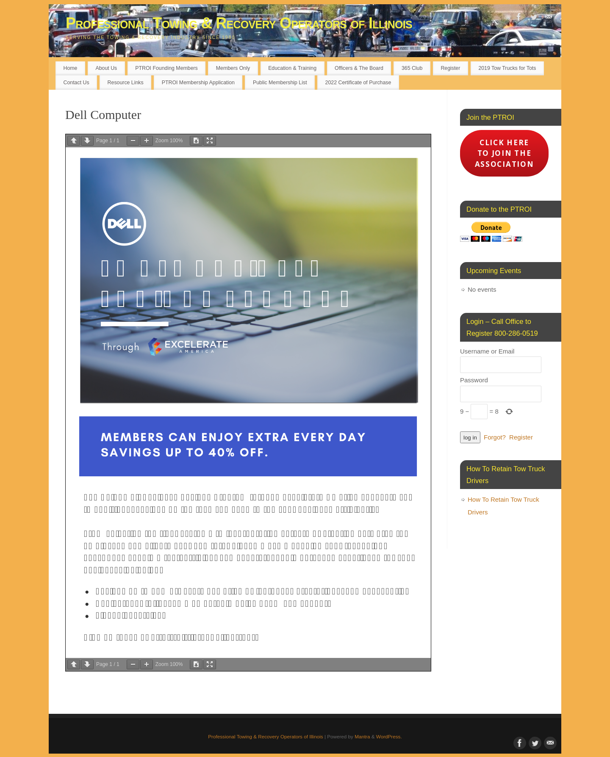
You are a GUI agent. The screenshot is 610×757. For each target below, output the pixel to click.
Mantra (362, 736)
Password (474, 380)
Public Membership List (280, 83)
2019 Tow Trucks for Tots (507, 68)
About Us (106, 68)
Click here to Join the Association (504, 153)
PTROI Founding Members (166, 68)
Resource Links (126, 83)
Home (71, 68)
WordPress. (389, 736)
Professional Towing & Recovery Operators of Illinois (239, 23)
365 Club (412, 68)
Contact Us (76, 83)
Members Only (233, 68)
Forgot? (495, 437)
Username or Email (487, 351)
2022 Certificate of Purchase (358, 83)
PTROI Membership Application (198, 83)
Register (450, 68)
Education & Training (292, 68)
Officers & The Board (359, 68)
